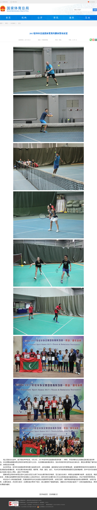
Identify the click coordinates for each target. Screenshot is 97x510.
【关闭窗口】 (53, 494)
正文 (19, 23)
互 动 (87, 18)
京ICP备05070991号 (31, 506)
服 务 (71, 18)
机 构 (24, 18)
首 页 (8, 18)
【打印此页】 (43, 494)
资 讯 (55, 18)
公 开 (40, 18)
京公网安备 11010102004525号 (45, 506)
